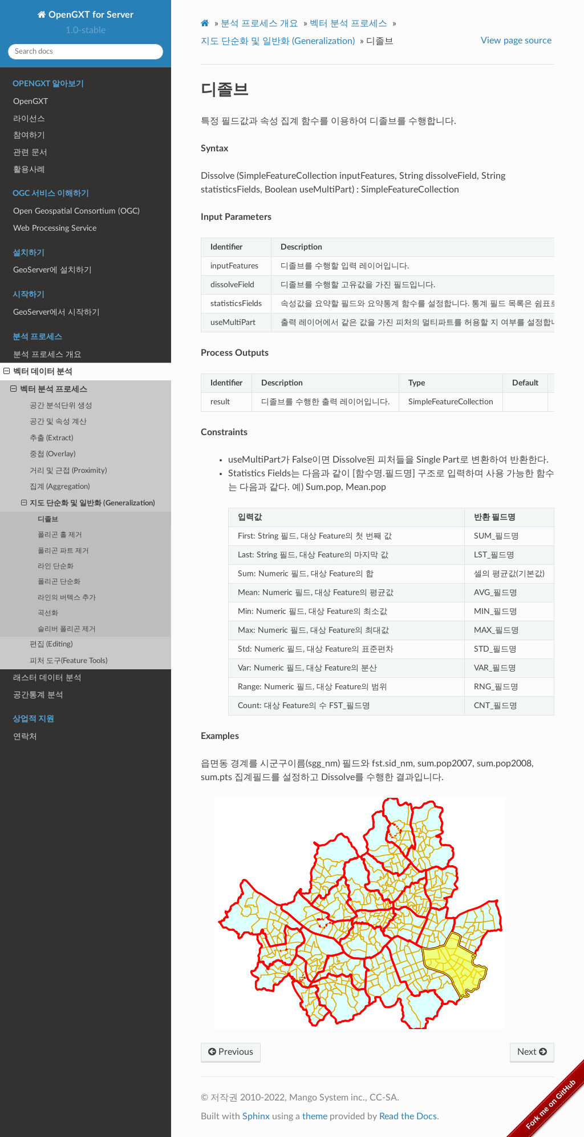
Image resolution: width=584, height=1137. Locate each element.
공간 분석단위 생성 (61, 405)
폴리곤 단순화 (59, 581)
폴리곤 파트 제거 (63, 551)
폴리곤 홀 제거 (60, 535)
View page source (516, 40)
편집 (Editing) (51, 644)
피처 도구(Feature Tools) (68, 661)
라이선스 (29, 118)
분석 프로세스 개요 (47, 354)
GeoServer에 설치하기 (52, 270)
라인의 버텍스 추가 (67, 597)
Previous (230, 1051)
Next (532, 1051)
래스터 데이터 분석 (47, 677)
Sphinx (256, 1116)
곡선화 (48, 613)
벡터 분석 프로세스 (48, 389)
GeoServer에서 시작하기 (56, 312)
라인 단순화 (56, 566)
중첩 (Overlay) (52, 454)
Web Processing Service (54, 228)
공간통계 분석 (38, 694)
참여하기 (29, 135)
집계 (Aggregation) (60, 487)
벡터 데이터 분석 (37, 372)
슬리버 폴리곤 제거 (67, 629)
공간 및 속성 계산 (58, 421)
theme (314, 1116)
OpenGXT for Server (89, 14)
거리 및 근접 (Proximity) (68, 471)
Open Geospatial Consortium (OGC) (76, 211)
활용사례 (29, 169)
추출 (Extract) (51, 438)
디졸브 (48, 519)
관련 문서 (30, 152)
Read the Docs (408, 1116)
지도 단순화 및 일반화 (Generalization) (88, 504)
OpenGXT (30, 101)
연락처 (25, 736)
